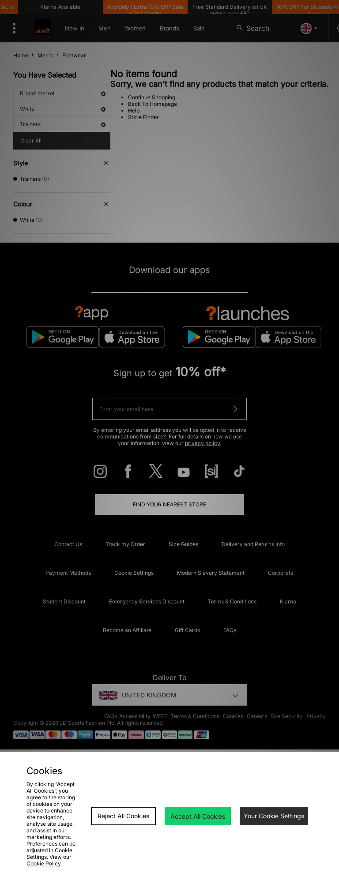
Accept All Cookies (197, 816)
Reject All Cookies (123, 816)
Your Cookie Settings (274, 816)
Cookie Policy (43, 863)
